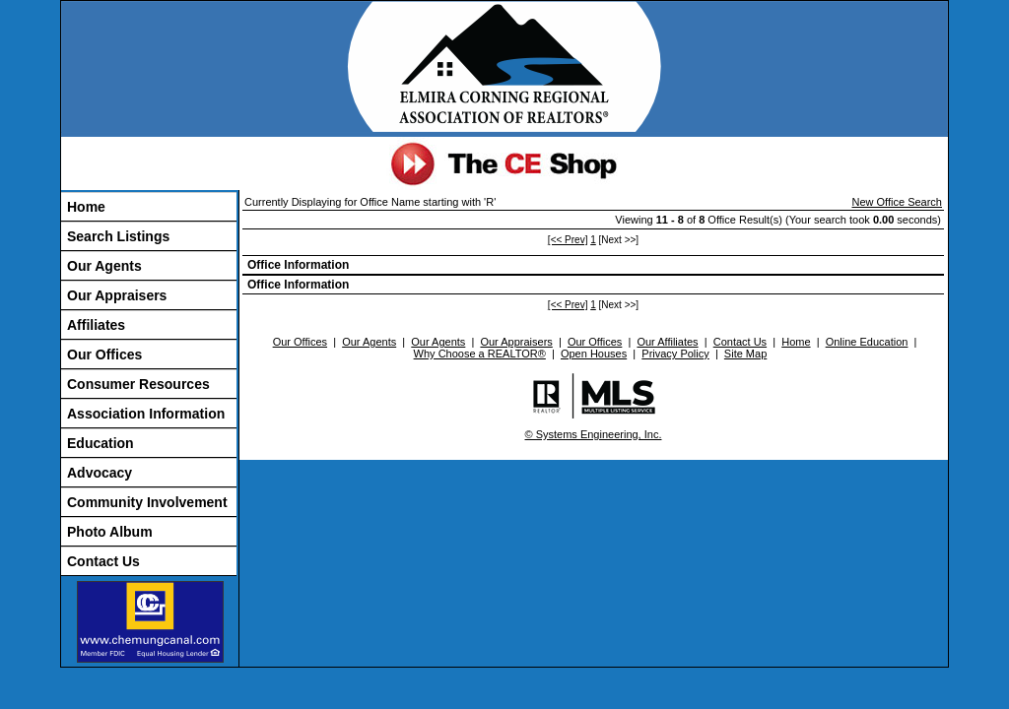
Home (86, 207)
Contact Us (103, 561)
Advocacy (99, 473)
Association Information (146, 413)
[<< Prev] (568, 239)
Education (100, 443)
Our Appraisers (117, 295)
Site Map (745, 353)
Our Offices (104, 354)
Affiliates (96, 325)
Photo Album (110, 532)
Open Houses (594, 353)
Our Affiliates (667, 342)
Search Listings (118, 236)
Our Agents (104, 266)
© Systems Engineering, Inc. (593, 434)
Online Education (867, 342)
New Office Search (896, 202)
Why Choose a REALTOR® (480, 353)
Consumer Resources (138, 384)
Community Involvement (147, 502)
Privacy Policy (674, 353)
